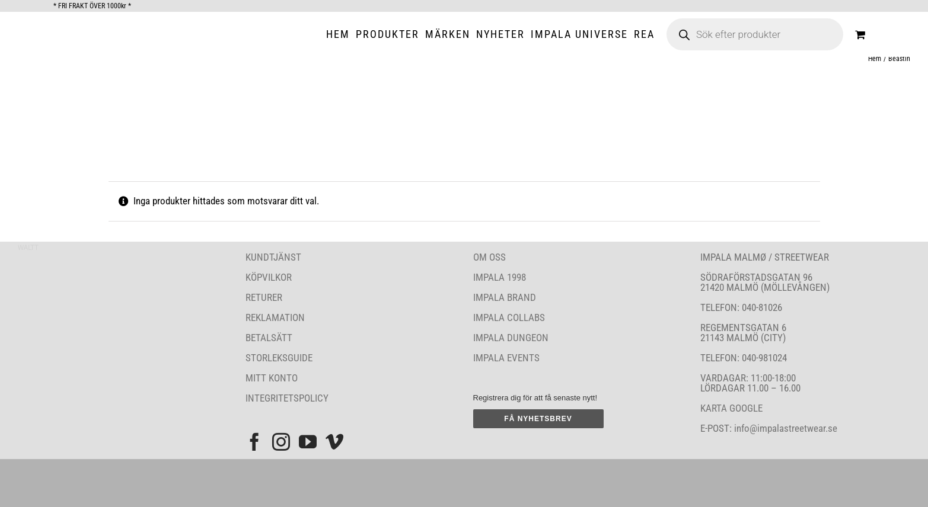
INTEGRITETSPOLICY (287, 398)
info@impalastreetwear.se (784, 428)
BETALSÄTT (268, 338)
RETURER (263, 297)
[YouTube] (308, 442)
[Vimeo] (334, 442)
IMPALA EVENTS (506, 358)
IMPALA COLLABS (509, 317)
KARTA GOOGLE (731, 408)
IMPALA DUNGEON (510, 338)
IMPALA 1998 (499, 277)
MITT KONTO (271, 378)
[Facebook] (254, 442)
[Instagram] (281, 442)
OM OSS (489, 257)
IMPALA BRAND (504, 297)
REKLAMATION (275, 317)
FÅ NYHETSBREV (538, 419)
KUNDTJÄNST (273, 257)
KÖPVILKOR (268, 277)
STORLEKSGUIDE (278, 358)
